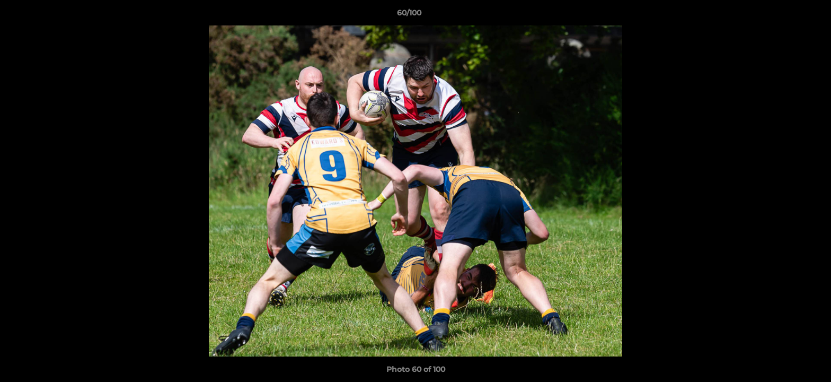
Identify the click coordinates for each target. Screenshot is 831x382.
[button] (786, 15)
